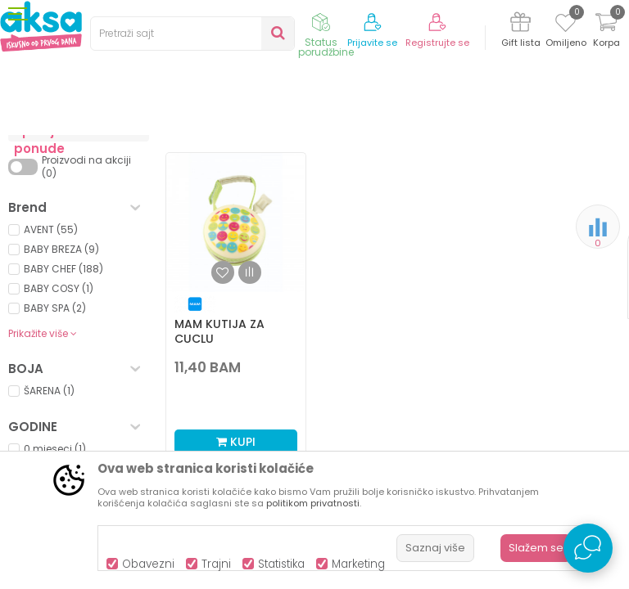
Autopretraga (345, 211)
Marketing (358, 564)
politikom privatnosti (313, 503)
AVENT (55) (51, 364)
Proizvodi (87, 166)
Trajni (216, 564)
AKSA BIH (30, 166)
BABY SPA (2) (55, 443)
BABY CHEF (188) (63, 404)
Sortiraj (419, 193)
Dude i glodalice (62, 232)
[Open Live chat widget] (588, 548)
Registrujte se (437, 42)
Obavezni (148, 564)
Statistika (281, 564)
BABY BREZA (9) (61, 384)
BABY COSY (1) (58, 423)
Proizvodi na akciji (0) (86, 301)
